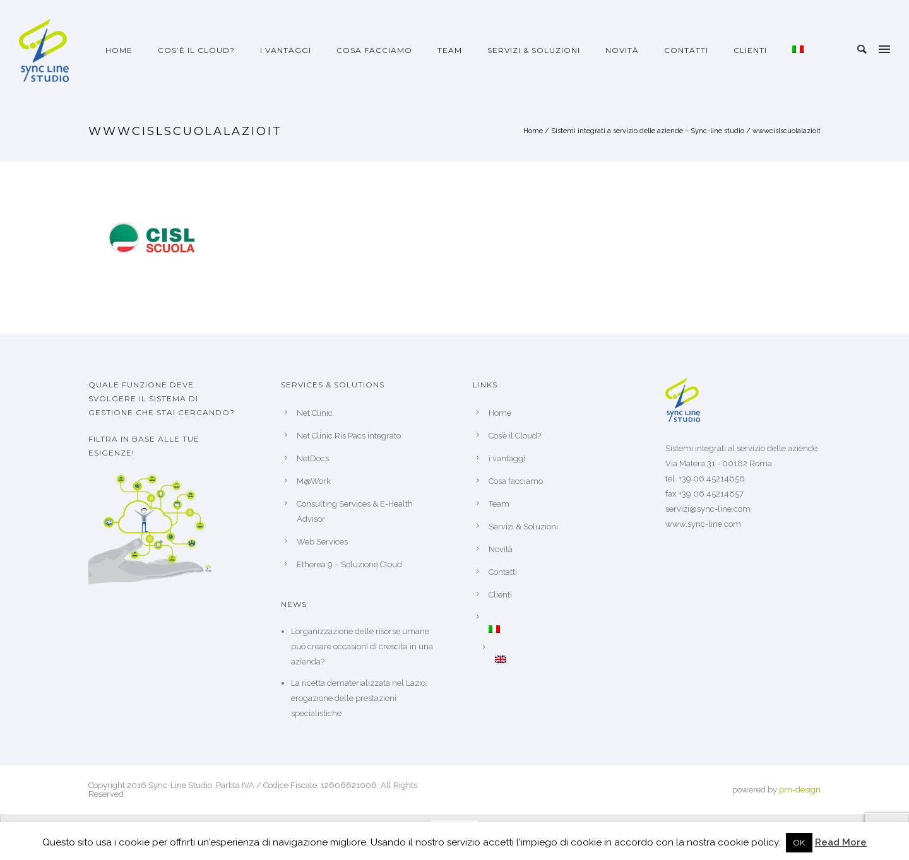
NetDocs (313, 458)
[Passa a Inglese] (562, 659)
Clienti (750, 50)
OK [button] (799, 842)
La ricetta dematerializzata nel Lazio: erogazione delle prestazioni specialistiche (359, 698)
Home (119, 50)
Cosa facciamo (374, 50)
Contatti (686, 50)
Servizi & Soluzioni (533, 50)
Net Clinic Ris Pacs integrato (349, 435)
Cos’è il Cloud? (196, 50)
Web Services (322, 541)
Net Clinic (315, 413)
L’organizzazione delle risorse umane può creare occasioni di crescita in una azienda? (362, 646)
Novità (622, 50)
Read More (841, 842)
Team (449, 50)
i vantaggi (285, 50)
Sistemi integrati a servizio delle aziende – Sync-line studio (647, 131)
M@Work (314, 481)
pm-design (800, 789)
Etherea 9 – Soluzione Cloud (349, 564)
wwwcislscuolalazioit (786, 131)
